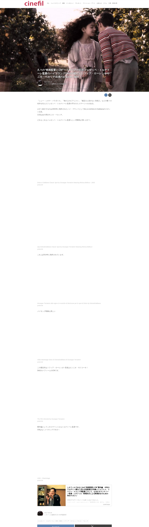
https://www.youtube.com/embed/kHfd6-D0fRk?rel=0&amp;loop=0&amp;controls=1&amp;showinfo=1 (74, 280)
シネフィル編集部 (50, 84)
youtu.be (40, 185)
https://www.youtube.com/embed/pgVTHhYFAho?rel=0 (74, 217)
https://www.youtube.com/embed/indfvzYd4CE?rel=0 (74, 337)
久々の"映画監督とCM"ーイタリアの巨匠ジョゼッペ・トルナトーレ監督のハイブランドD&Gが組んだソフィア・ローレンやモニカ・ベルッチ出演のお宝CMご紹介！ (73, 73)
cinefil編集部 (62, 84)
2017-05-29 (48, 82)
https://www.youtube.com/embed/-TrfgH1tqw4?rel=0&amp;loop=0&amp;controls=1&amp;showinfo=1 (74, 455)
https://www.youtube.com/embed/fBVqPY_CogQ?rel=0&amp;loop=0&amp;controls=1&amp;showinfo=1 (74, 153)
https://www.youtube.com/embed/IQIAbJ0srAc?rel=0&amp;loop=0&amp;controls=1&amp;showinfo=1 (74, 396)
